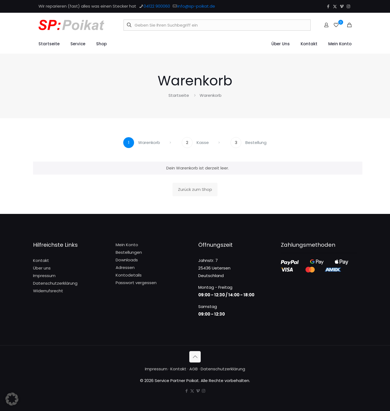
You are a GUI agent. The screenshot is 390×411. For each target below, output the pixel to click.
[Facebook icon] (328, 6)
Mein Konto (127, 245)
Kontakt (41, 260)
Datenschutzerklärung (55, 283)
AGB (193, 369)
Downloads (127, 260)
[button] (12, 399)
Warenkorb (211, 95)
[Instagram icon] (348, 6)
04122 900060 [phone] (157, 6)
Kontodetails (129, 275)
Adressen (125, 267)
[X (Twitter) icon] (335, 6)
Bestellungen (129, 252)
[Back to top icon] (195, 356)
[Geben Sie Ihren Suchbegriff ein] (217, 25)
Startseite (178, 95)
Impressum (44, 275)
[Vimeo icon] (342, 6)
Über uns (42, 268)
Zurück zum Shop (195, 189)
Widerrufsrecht (48, 291)
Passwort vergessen (136, 282)
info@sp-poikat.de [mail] (196, 6)
